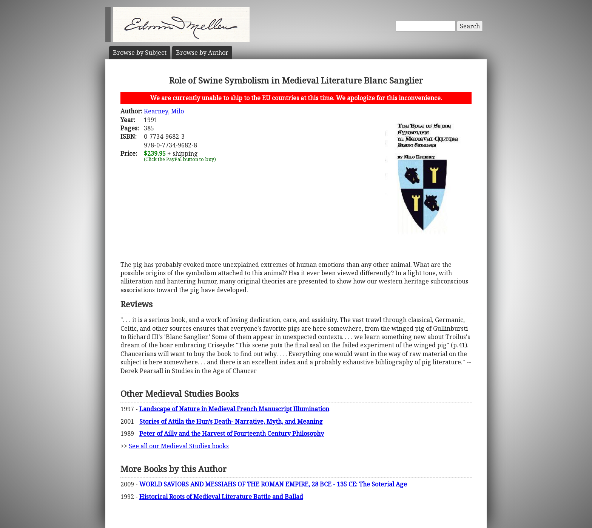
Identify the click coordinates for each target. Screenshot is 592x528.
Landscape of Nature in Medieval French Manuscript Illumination (234, 409)
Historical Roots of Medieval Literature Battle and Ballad (221, 496)
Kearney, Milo (164, 111)
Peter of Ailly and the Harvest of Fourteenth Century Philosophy (231, 433)
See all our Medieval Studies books (179, 446)
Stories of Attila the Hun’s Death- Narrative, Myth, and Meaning (231, 421)
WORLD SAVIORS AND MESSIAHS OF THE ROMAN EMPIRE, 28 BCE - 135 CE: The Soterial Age (273, 484)
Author (202, 53)
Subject (139, 53)
